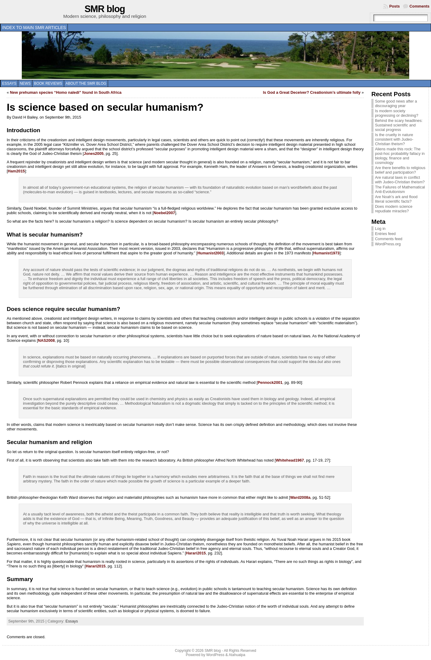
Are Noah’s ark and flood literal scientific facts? (396, 199)
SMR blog (104, 9)
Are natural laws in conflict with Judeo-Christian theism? (400, 179)
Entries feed (385, 233)
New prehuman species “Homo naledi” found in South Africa (66, 92)
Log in (380, 228)
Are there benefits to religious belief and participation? (400, 170)
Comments (419, 6)
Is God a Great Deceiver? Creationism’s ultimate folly (311, 92)
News (25, 83)
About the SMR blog (86, 83)
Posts (394, 6)
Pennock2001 (270, 382)
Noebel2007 (164, 213)
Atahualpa (237, 655)
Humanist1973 (326, 253)
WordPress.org (388, 244)
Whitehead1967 (290, 460)
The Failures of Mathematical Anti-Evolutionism (400, 189)
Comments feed (388, 239)
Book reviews (48, 83)
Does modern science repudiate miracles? (394, 208)
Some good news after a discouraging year (396, 103)
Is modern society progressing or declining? (396, 113)
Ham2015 (16, 171)
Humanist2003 (210, 253)
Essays (9, 83)
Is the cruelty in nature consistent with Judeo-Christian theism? (394, 139)
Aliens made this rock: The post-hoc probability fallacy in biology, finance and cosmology (400, 156)
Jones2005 (94, 153)
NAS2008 (46, 340)
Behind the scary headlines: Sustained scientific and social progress (399, 125)
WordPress (215, 655)
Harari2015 (196, 553)
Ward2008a (300, 497)
